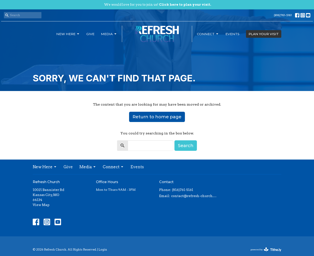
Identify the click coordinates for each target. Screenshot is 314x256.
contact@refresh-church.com (194, 196)
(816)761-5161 (283, 15)
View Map (41, 205)
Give (90, 34)
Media (109, 34)
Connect (208, 34)
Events (232, 34)
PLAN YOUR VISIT (264, 34)
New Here (68, 34)
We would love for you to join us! (157, 5)
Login (103, 249)
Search (185, 145)
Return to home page (157, 116)
